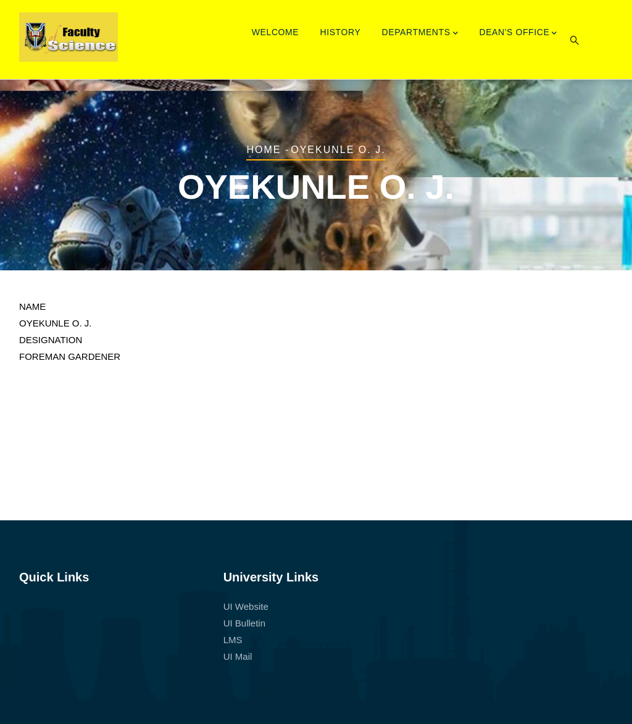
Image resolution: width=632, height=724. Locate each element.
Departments (420, 33)
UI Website (245, 606)
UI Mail (237, 656)
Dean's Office (518, 33)
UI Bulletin (244, 623)
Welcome (275, 32)
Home (263, 149)
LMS (233, 640)
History (340, 32)
